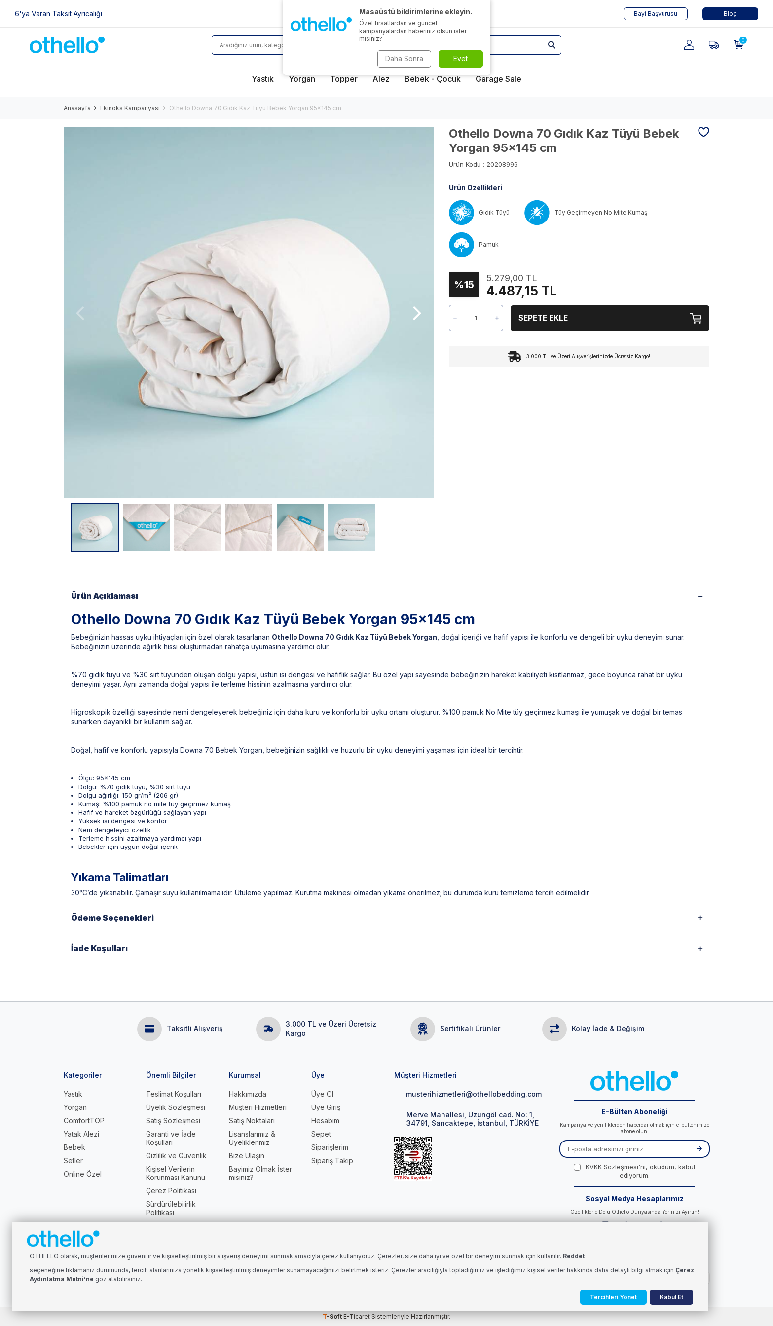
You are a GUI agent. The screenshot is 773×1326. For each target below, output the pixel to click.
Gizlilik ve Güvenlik (176, 1155)
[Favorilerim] (714, 45)
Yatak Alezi (81, 1134)
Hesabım (325, 1120)
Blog (730, 13)
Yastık (73, 1094)
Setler (73, 1160)
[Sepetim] (738, 45)
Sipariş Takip (332, 1160)
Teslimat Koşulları (173, 1094)
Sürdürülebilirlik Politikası (171, 1208)
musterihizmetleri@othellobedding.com (468, 1094)
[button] (80, 312)
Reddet (574, 1256)
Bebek (74, 1147)
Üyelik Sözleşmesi (175, 1107)
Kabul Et (671, 1297)
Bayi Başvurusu (655, 13)
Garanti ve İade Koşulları (171, 1138)
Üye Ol (322, 1094)
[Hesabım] (689, 45)
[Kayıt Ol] (699, 1149)
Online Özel (83, 1174)
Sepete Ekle (610, 317)
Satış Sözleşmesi (173, 1120)
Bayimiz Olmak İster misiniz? (260, 1173)
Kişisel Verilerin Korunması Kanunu (175, 1173)
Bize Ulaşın (246, 1155)
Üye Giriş (325, 1107)
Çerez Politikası (171, 1190)
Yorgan (75, 1107)
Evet (460, 58)
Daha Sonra (404, 58)
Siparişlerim (329, 1147)
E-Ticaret (356, 1316)
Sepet (321, 1134)
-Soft (333, 1316)
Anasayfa (77, 107)
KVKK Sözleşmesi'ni (616, 1167)
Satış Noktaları (252, 1120)
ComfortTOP (84, 1120)
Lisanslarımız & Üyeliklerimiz (252, 1138)
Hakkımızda (247, 1094)
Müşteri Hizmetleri (258, 1107)
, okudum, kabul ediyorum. (634, 1171)
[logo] (67, 45)
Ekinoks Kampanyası (130, 107)
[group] (249, 312)
